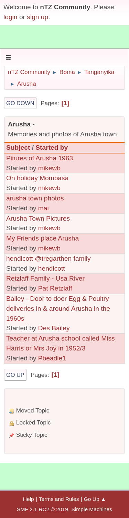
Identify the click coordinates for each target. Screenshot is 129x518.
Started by (51, 147)
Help (28, 499)
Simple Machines (92, 509)
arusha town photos (35, 198)
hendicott (51, 268)
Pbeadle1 (52, 358)
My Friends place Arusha (42, 238)
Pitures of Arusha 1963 (39, 158)
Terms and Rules (59, 499)
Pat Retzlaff (55, 288)
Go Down (20, 103)
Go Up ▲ (95, 499)
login (10, 17)
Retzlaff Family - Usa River (45, 278)
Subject (18, 147)
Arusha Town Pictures (38, 218)
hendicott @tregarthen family (48, 258)
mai (43, 208)
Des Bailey (54, 328)
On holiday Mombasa (37, 178)
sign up (37, 17)
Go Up (15, 375)
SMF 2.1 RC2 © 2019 (42, 509)
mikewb (49, 168)
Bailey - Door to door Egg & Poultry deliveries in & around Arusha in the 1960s (58, 308)
